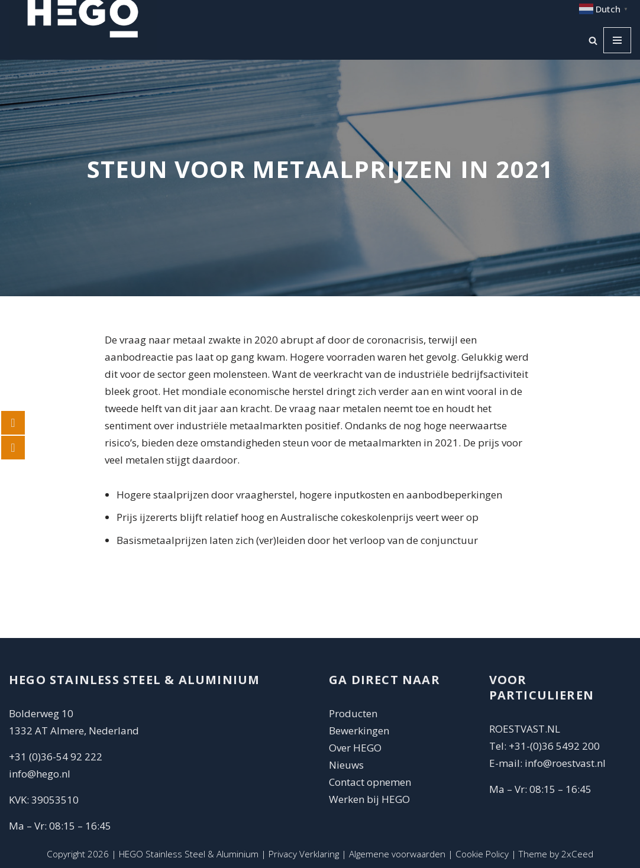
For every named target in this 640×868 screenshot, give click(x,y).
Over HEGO (355, 747)
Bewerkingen (359, 730)
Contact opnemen (371, 782)
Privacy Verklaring (304, 854)
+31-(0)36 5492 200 (554, 746)
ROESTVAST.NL (524, 729)
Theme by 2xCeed (556, 854)
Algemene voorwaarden (397, 854)
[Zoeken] (593, 40)
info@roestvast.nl (565, 763)
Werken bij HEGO (369, 799)
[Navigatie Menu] (617, 40)
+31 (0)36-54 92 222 (55, 756)
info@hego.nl (39, 773)
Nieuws (346, 765)
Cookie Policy (482, 854)
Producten (353, 713)
